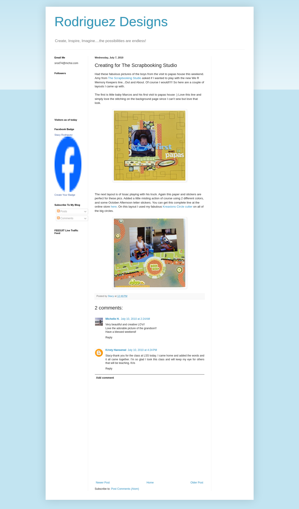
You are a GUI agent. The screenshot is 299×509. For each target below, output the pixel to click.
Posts (62, 211)
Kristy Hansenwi (116, 350)
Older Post (197, 482)
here (114, 206)
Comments (65, 218)
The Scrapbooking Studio (125, 78)
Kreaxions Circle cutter (178, 206)
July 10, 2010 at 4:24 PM (142, 350)
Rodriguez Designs (111, 21)
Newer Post (103, 482)
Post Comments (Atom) (125, 488)
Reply (109, 337)
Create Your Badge (65, 194)
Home (150, 482)
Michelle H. (113, 318)
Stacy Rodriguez (64, 134)
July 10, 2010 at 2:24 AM (135, 318)
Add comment (105, 377)
